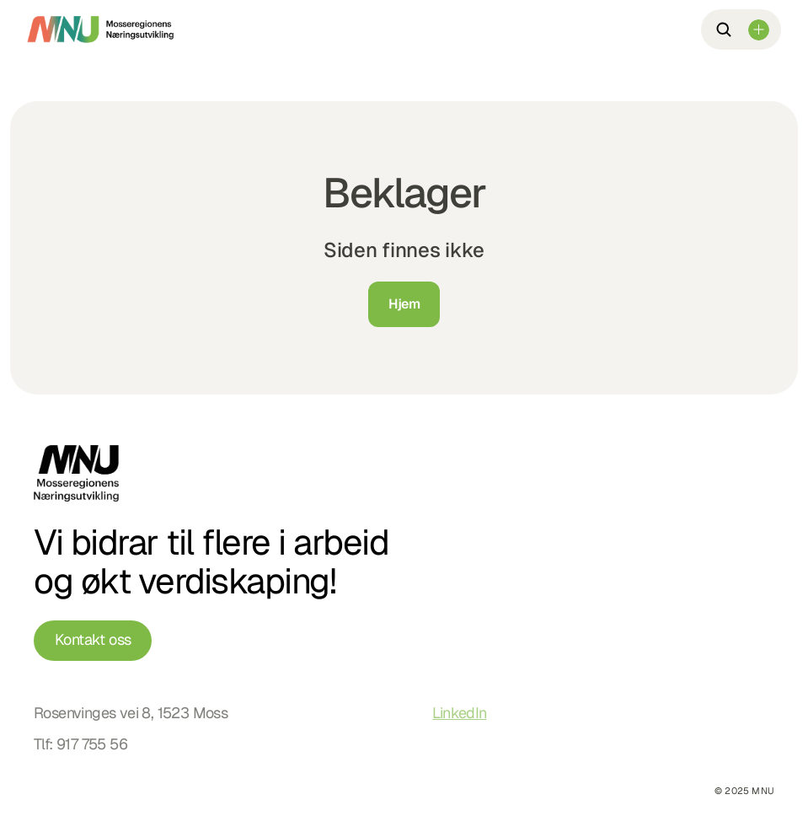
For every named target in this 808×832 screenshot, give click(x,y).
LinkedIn (459, 712)
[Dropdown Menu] (758, 29)
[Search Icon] (723, 29)
